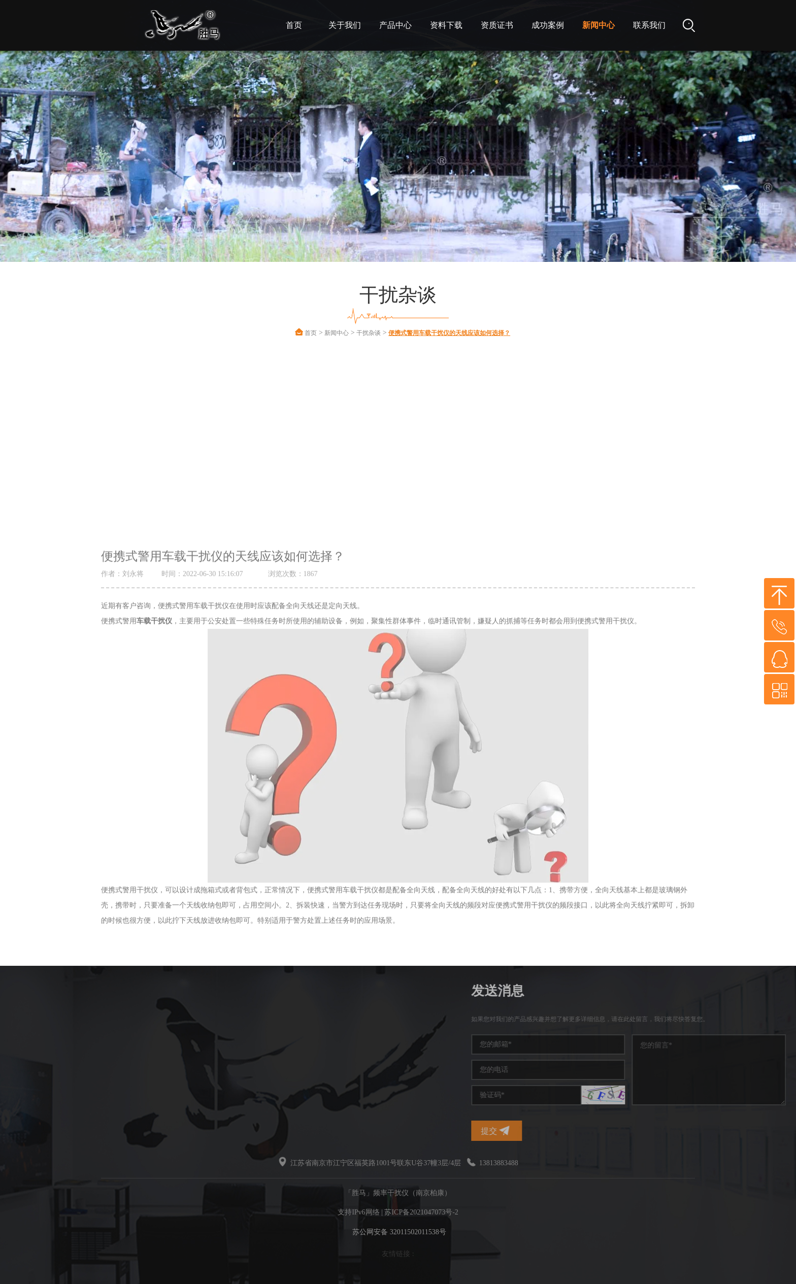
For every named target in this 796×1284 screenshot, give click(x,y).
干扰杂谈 (368, 332)
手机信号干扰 (66, 1038)
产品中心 (395, 25)
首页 (294, 25)
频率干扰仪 (63, 1020)
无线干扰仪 (63, 1093)
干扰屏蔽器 (63, 1057)
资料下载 (446, 25)
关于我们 (344, 25)
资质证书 (497, 25)
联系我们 (649, 25)
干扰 (52, 1075)
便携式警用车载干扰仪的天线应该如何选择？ (449, 332)
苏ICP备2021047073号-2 (421, 1212)
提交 (637, 1130)
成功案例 (548, 25)
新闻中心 (598, 25)
